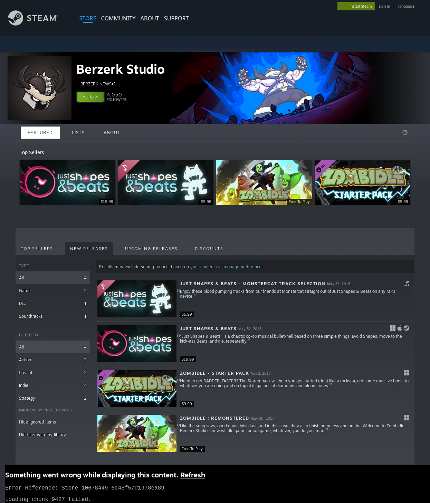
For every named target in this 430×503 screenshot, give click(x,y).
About (150, 18)
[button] (90, 97)
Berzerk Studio (120, 69)
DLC (53, 303)
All (53, 278)
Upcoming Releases (151, 248)
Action (53, 360)
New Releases (89, 248)
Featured (40, 132)
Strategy (53, 398)
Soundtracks (53, 316)
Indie (53, 385)
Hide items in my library (42, 434)
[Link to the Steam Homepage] (38, 24)
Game (53, 291)
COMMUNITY (118, 18)
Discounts (209, 248)
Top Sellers (37, 248)
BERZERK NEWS (98, 83)
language (406, 6)
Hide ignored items (37, 422)
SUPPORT (176, 18)
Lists (78, 132)
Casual (53, 372)
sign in (384, 6)
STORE (87, 18)
